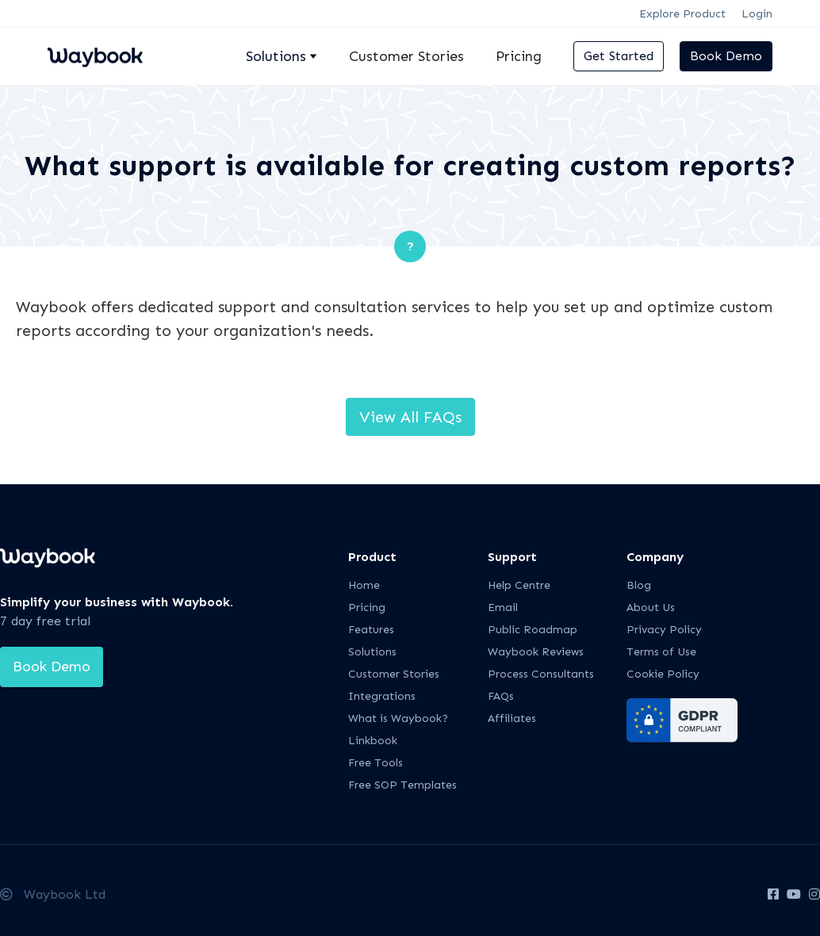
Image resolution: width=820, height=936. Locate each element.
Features (371, 629)
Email (503, 607)
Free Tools (375, 763)
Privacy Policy (664, 629)
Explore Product (682, 14)
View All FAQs (410, 416)
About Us (650, 607)
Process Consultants (541, 674)
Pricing (519, 56)
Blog (638, 585)
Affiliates (512, 718)
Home (364, 585)
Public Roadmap (532, 629)
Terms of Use (661, 652)
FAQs (501, 696)
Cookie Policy (662, 674)
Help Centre (519, 585)
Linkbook (372, 740)
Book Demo (726, 55)
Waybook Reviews (536, 652)
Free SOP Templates (402, 785)
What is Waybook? (398, 718)
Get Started (618, 55)
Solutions (372, 652)
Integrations (382, 696)
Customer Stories (406, 56)
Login (756, 14)
